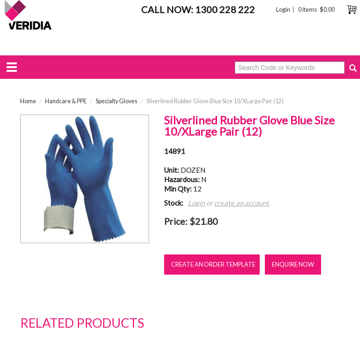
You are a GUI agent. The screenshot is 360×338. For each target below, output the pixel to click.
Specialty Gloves (116, 101)
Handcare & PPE (66, 101)
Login (283, 10)
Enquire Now (293, 264)
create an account (241, 203)
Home (28, 101)
